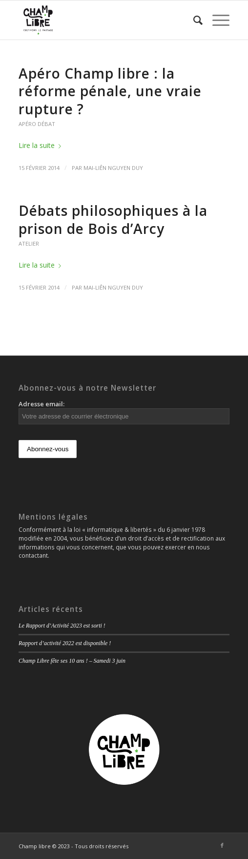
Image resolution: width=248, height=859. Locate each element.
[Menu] (216, 20)
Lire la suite (42, 145)
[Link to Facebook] (222, 845)
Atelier (29, 243)
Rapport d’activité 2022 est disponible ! (65, 643)
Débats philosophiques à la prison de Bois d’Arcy (113, 219)
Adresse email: (124, 411)
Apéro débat (37, 123)
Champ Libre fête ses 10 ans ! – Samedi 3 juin (72, 660)
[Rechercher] (193, 20)
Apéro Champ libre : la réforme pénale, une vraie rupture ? (110, 91)
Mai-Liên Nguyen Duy (113, 167)
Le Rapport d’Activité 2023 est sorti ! (62, 625)
